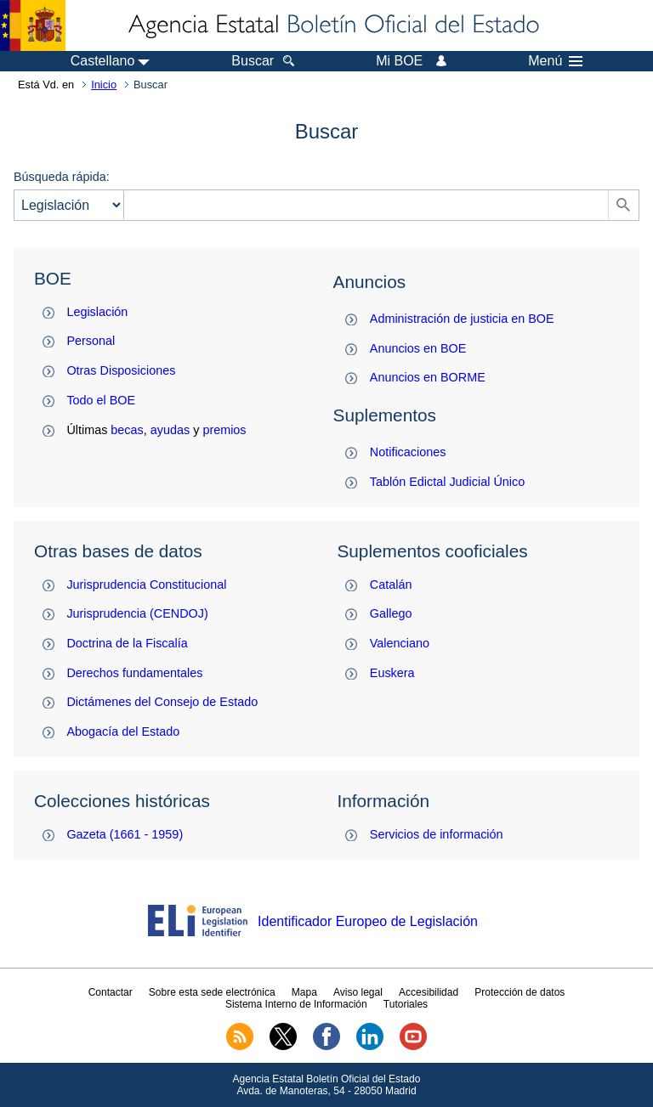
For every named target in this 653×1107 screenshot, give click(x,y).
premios (224, 430)
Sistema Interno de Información (296, 1004)
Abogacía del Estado (122, 731)
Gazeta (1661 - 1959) (124, 834)
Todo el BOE (100, 400)
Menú (555, 61)
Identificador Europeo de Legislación (368, 921)
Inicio (103, 84)
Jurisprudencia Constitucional (146, 584)
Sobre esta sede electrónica (212, 992)
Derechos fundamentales (134, 673)
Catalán (391, 584)
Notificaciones (408, 452)
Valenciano (399, 643)
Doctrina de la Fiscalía (126, 643)
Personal (90, 340)
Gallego (391, 613)
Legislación (97, 312)
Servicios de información (436, 834)
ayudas (170, 430)
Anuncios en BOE (418, 348)
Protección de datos (519, 992)
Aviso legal (358, 992)
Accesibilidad (428, 992)
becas (127, 430)
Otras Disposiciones (120, 370)
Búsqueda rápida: (62, 177)
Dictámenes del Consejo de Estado (162, 702)
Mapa (304, 992)
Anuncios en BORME (427, 377)
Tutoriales (405, 1004)
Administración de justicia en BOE (462, 318)
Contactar (110, 992)
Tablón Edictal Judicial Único (447, 482)
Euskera (392, 673)
